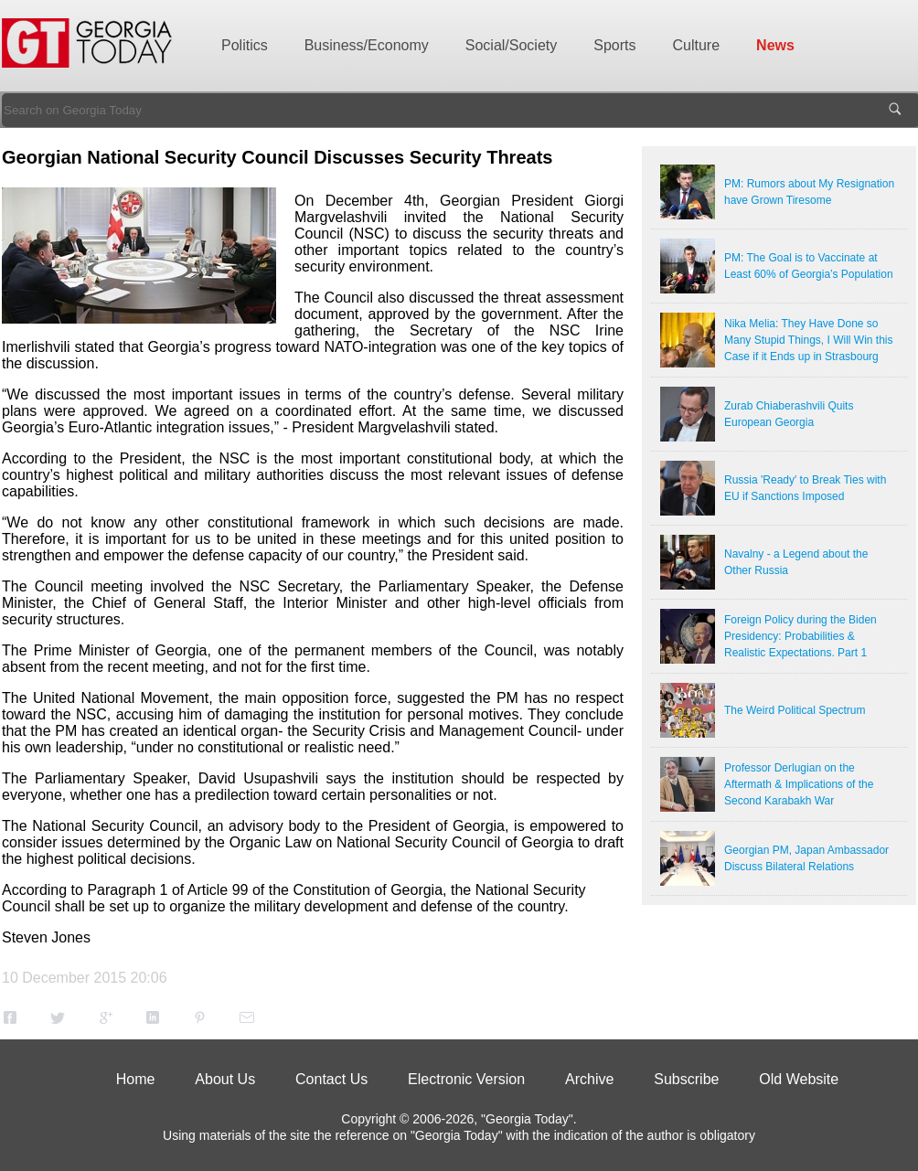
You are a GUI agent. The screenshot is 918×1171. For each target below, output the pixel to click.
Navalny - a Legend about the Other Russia (796, 562)
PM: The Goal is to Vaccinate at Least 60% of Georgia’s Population (808, 266)
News (775, 45)
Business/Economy (366, 45)
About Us (225, 1079)
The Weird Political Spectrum (795, 710)
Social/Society (511, 45)
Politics (244, 45)
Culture (697, 45)
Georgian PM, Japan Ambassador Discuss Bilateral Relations (806, 858)
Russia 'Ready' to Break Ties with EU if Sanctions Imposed (805, 488)
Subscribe (686, 1079)
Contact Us (331, 1079)
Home (135, 1079)
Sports (614, 45)
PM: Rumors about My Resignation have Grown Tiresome (809, 192)
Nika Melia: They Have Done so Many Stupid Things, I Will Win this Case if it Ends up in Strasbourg (808, 340)
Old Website (798, 1079)
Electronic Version (466, 1079)
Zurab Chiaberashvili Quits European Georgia (788, 414)
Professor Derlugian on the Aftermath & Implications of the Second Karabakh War (798, 784)
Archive (589, 1079)
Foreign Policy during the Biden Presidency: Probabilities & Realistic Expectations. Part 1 (800, 636)
